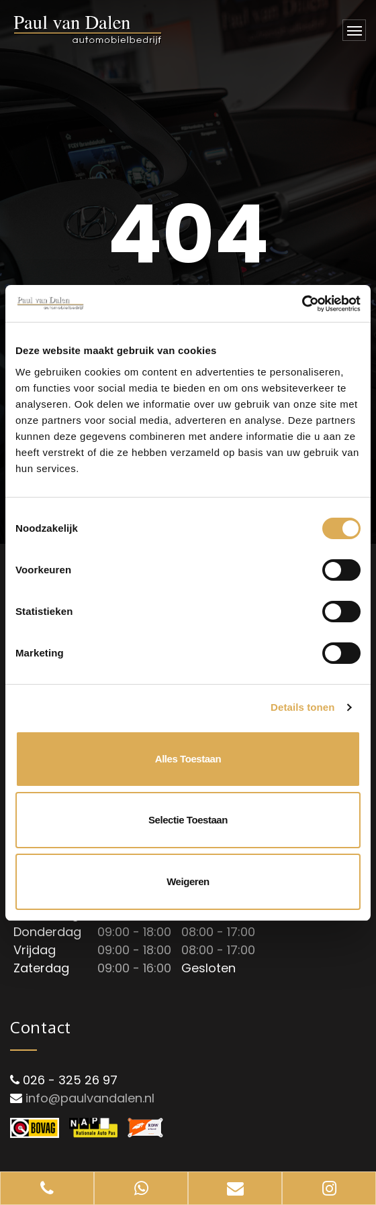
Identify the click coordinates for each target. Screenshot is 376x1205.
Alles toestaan (188, 758)
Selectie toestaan (188, 819)
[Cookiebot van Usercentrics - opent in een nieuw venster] (302, 303)
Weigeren (188, 881)
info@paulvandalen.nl (90, 1098)
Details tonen (302, 707)
